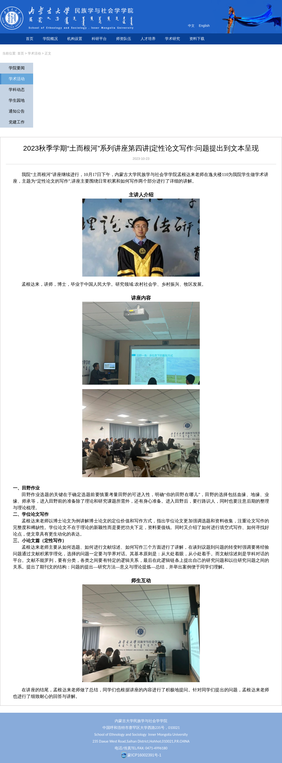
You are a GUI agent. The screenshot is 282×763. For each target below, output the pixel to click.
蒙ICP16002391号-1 (144, 755)
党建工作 (17, 122)
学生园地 (17, 100)
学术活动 (34, 53)
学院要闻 (17, 68)
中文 (191, 25)
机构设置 (74, 39)
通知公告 (17, 111)
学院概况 (50, 39)
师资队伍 (123, 39)
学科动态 (17, 89)
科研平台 (99, 39)
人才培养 (148, 39)
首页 (29, 39)
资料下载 (196, 39)
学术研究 (172, 39)
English (204, 25)
